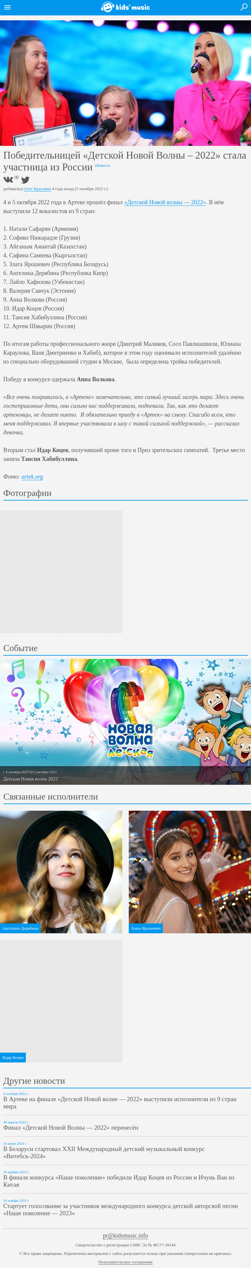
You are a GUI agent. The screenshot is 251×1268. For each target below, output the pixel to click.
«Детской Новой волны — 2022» (165, 202)
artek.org (32, 476)
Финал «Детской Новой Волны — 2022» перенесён (70, 1127)
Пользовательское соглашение (125, 1261)
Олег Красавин (37, 188)
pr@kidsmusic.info (125, 1235)
